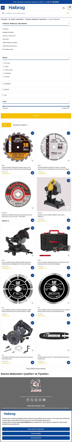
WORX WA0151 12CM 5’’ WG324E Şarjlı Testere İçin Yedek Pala (53, 358)
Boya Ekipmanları (8, 49)
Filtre (6, 125)
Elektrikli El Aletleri (8, 32)
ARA (67, 13)
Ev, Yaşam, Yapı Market (16, 19)
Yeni (4, 95)
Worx (6, 76)
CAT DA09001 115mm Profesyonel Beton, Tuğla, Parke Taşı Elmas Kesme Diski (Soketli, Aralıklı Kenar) (16, 310)
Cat (5, 66)
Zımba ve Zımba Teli (9, 36)
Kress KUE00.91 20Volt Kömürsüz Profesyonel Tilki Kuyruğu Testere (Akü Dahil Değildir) (53, 263)
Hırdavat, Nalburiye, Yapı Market (36, 19)
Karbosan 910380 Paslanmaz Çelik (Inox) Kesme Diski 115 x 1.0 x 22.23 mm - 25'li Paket (17, 215)
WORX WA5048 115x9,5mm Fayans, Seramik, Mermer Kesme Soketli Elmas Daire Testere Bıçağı (53, 168)
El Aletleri (5, 29)
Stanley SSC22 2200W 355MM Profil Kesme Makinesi (51, 215)
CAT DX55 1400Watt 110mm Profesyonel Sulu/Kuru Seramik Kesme (17, 358)
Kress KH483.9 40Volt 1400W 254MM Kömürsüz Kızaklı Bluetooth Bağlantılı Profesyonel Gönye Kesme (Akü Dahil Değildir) (16, 263)
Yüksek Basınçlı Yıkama (10, 46)
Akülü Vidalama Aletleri (10, 42)
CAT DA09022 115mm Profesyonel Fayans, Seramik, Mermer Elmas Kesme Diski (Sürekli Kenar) (54, 310)
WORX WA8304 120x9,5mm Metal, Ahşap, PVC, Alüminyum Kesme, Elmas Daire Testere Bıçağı (16, 168)
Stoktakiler (6, 83)
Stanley (7, 73)
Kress (6, 63)
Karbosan (7, 70)
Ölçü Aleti (6, 39)
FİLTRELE (36, 116)
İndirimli (5, 89)
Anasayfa (4, 19)
